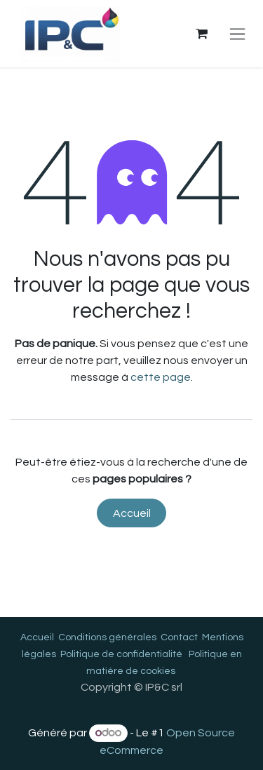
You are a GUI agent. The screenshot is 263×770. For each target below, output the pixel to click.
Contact (179, 637)
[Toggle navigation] (237, 33)
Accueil (132, 513)
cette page (160, 377)
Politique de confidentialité (121, 654)
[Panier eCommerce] (201, 33)
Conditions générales (107, 637)
